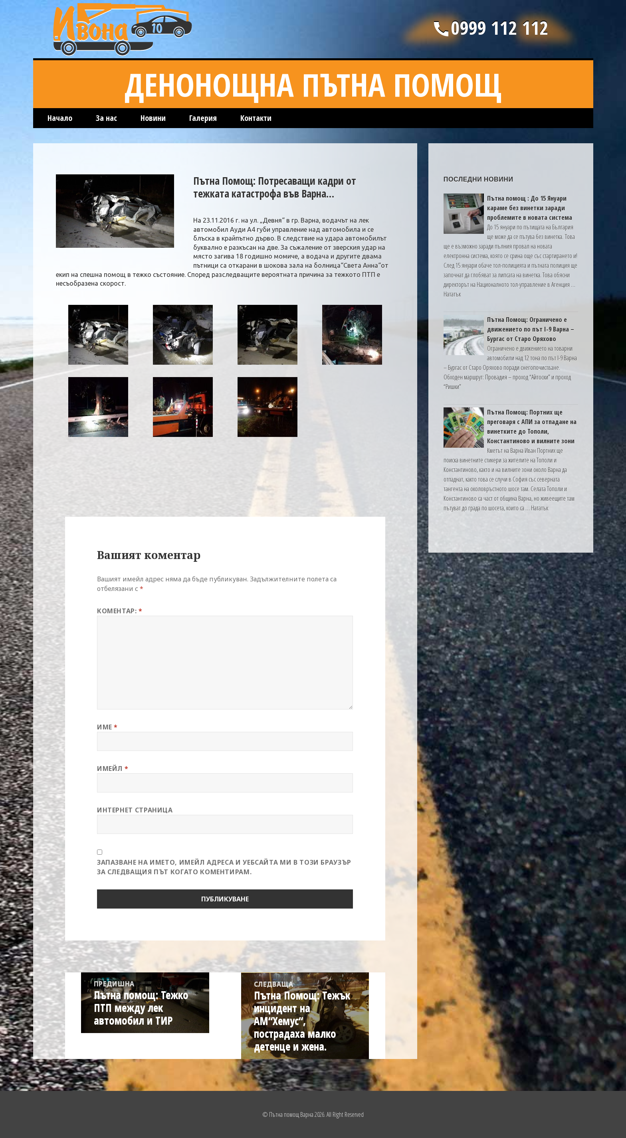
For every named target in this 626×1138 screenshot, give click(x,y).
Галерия (203, 118)
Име (107, 727)
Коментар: (120, 611)
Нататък (452, 294)
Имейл (112, 768)
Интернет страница (135, 810)
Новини (153, 118)
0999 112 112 (490, 27)
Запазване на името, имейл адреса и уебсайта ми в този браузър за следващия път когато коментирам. (224, 867)
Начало (60, 118)
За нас (106, 118)
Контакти (255, 118)
